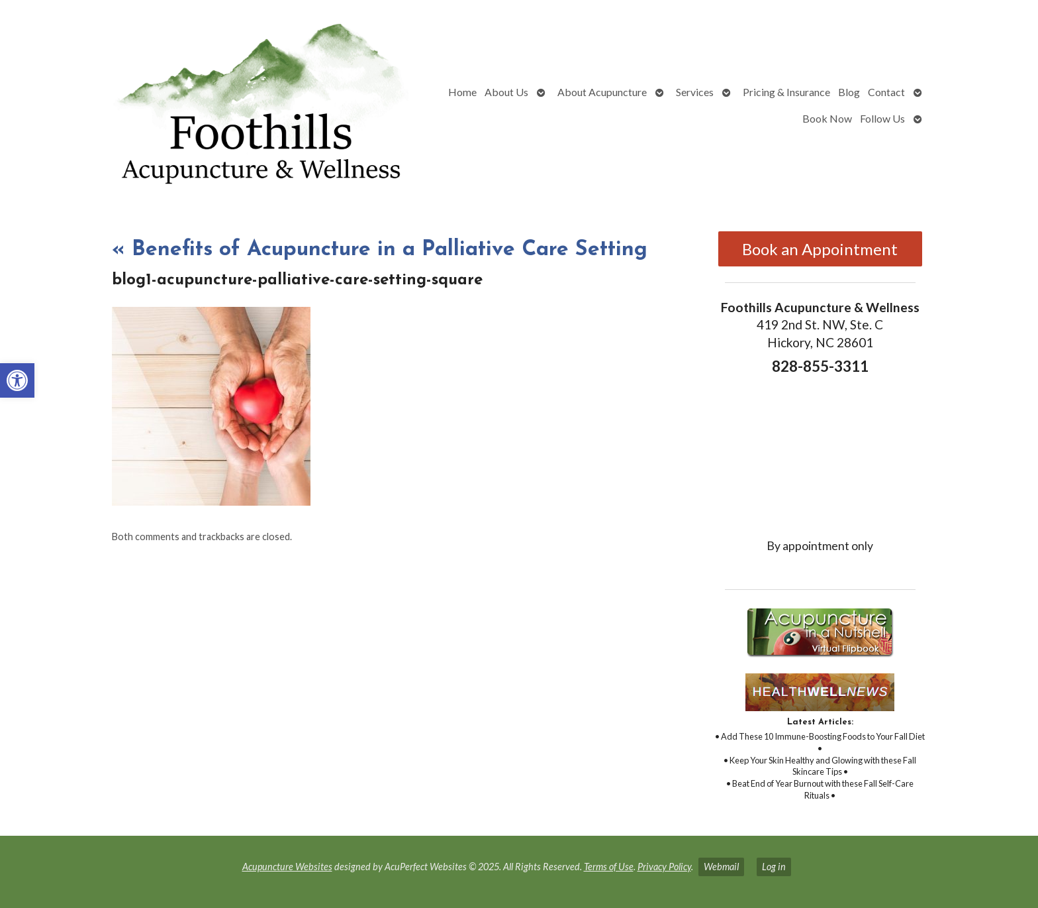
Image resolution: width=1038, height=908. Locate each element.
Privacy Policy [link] (664, 866)
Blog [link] (849, 91)
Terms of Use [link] (609, 866)
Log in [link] (774, 866)
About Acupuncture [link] (602, 91)
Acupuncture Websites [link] (287, 866)
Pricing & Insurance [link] (786, 91)
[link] (17, 380)
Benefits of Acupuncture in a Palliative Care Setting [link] (379, 249)
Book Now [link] (827, 118)
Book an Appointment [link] (820, 248)
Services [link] (695, 91)
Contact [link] (886, 91)
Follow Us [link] (882, 118)
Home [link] (462, 91)
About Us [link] (506, 91)
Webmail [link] (721, 866)
